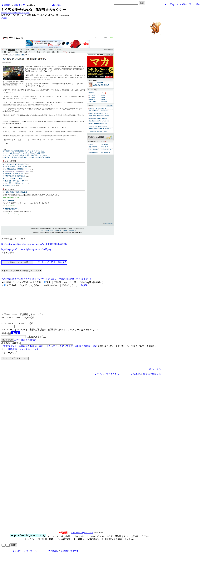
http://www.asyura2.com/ (82, 537)
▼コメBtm (182, 4)
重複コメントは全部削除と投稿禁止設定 (23, 351)
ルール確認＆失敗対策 (25, 345)
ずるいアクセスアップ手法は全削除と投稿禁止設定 (71, 351)
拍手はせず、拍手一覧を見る (52, 262)
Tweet (4, 18)
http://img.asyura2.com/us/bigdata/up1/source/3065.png (26, 249)
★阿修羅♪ (7, 5)
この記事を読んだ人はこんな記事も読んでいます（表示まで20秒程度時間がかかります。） (46, 279)
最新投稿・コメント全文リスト (23, 354)
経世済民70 (19, 5)
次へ (191, 4)
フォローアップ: (9, 357)
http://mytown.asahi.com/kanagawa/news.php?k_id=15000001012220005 (34, 244)
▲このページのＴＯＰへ (107, 379)
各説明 (84, 285)
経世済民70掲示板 (152, 379)
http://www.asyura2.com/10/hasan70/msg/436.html (15, 12)
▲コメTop (169, 4)
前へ (198, 4)
